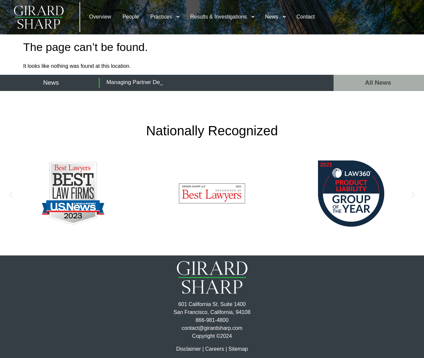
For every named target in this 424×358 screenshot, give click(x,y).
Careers (214, 349)
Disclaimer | (190, 349)
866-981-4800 (212, 320)
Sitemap (238, 349)
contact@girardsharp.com (212, 328)
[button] (11, 195)
